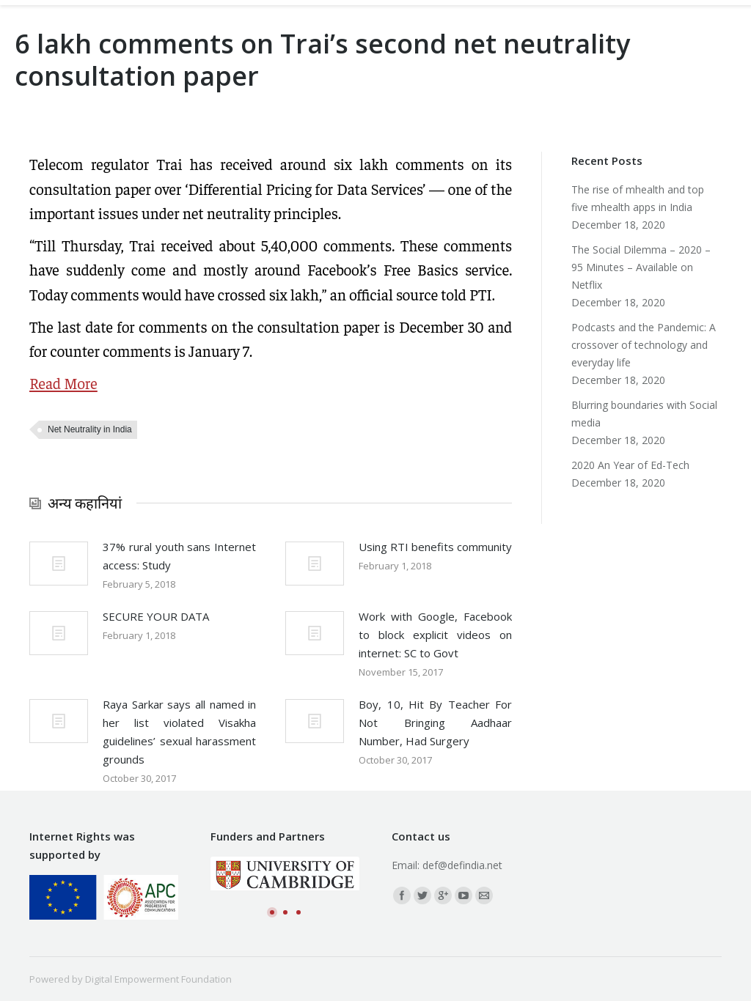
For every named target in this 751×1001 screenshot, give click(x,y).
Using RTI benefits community (435, 546)
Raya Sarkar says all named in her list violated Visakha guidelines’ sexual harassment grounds (179, 732)
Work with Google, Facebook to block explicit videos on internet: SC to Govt (435, 634)
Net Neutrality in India (90, 429)
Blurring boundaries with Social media (644, 413)
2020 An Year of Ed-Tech (630, 465)
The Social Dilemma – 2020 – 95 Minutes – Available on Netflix (641, 267)
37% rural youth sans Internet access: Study (179, 555)
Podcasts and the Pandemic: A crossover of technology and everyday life (643, 344)
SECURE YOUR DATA (156, 616)
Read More (63, 383)
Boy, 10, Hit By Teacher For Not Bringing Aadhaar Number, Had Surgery (435, 722)
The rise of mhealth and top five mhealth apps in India (637, 198)
